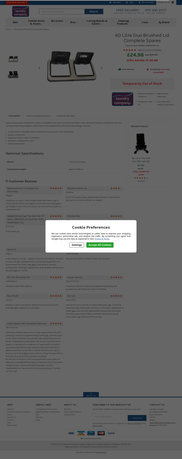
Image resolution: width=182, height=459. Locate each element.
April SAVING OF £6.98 (142, 60)
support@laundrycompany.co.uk (162, 423)
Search (93, 11)
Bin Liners (57, 22)
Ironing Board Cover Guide (46, 409)
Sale (15, 22)
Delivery (115, 2)
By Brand (165, 22)
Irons (145, 22)
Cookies (10, 420)
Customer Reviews (66, 116)
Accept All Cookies (100, 245)
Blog (38, 420)
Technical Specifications (38, 116)
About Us (67, 409)
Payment (39, 417)
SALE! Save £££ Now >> (17, 2)
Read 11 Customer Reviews (149, 50)
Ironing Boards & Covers (97, 22)
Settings (77, 245)
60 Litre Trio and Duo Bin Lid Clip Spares (141, 161)
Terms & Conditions (134, 422)
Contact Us (11, 417)
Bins (74, 22)
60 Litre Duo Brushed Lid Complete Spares (31, 29)
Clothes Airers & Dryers (36, 22)
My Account (146, 2)
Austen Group (101, 451)
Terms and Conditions (73, 412)
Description (14, 116)
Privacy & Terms (102, 238)
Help (130, 2)
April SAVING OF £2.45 (141, 173)
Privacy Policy (69, 414)
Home (8, 29)
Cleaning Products (123, 22)
